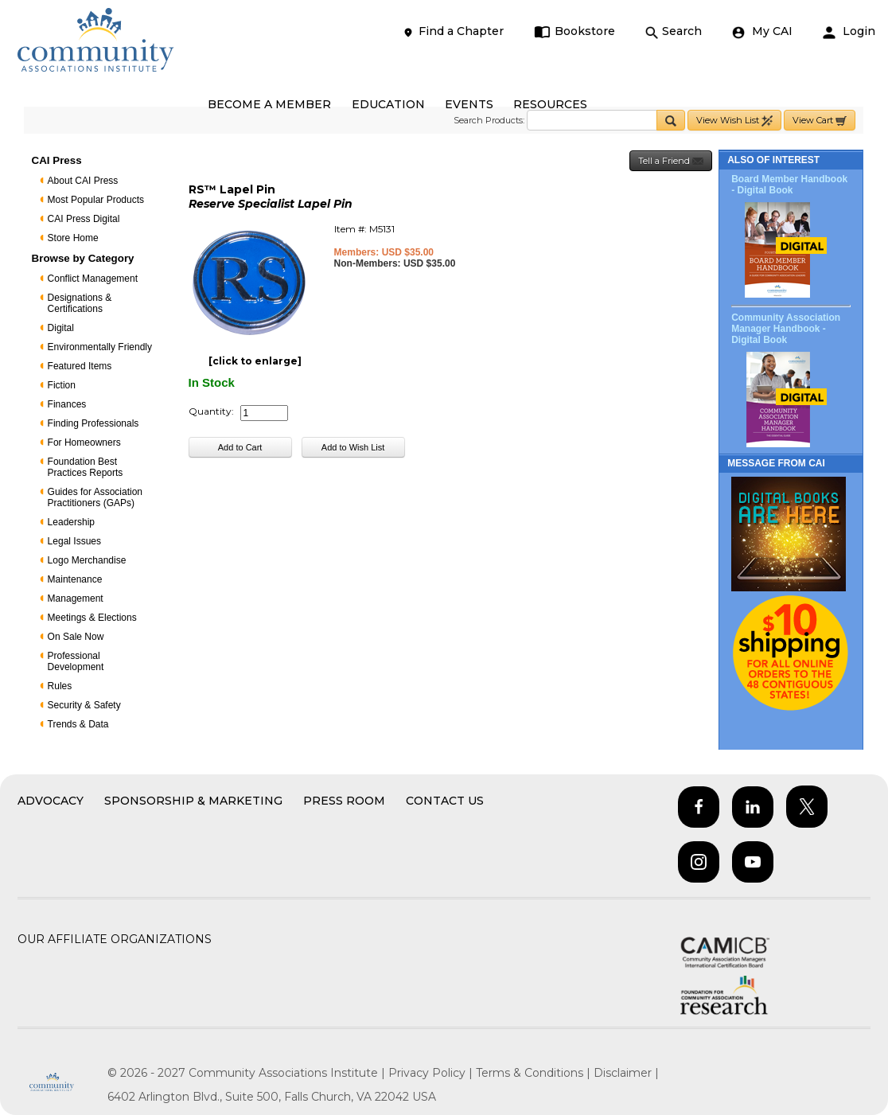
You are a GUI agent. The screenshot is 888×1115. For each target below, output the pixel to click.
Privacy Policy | (432, 1073)
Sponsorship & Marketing (193, 800)
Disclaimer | (626, 1073)
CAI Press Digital (84, 218)
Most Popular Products (96, 199)
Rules (60, 686)
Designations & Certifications (80, 303)
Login (849, 31)
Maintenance (75, 579)
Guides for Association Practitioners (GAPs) (95, 497)
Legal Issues (74, 541)
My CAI (762, 31)
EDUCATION (388, 104)
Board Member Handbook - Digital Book (789, 184)
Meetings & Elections (92, 617)
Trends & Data (78, 724)
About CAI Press (83, 180)
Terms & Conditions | (535, 1073)
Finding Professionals (93, 423)
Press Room (344, 800)
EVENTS (469, 104)
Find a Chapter (453, 31)
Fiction (62, 385)
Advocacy (51, 800)
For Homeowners (84, 442)
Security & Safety (84, 705)
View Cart (820, 121)
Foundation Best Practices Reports (85, 467)
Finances (67, 404)
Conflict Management (93, 278)
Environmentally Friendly (100, 347)
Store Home (73, 238)
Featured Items (80, 366)
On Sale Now (76, 636)
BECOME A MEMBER (269, 104)
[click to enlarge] (255, 361)
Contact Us (445, 800)
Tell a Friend (670, 161)
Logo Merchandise (87, 560)
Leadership (71, 522)
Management (75, 598)
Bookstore (575, 31)
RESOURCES (550, 104)
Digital (61, 327)
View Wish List (734, 121)
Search (673, 31)
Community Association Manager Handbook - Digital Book (785, 328)
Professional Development (76, 661)
